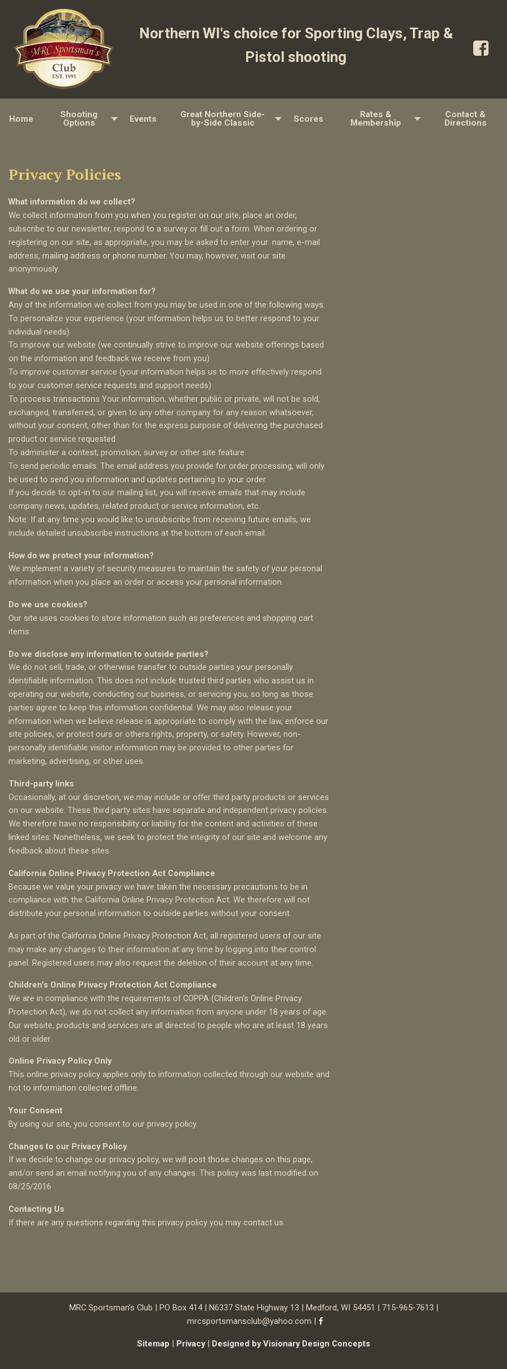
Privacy (190, 1344)
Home (21, 119)
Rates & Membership (375, 118)
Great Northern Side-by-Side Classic (222, 118)
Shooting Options (78, 118)
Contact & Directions (465, 118)
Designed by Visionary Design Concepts (291, 1344)
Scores (308, 119)
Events (143, 119)
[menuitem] (21, 119)
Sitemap (153, 1344)
